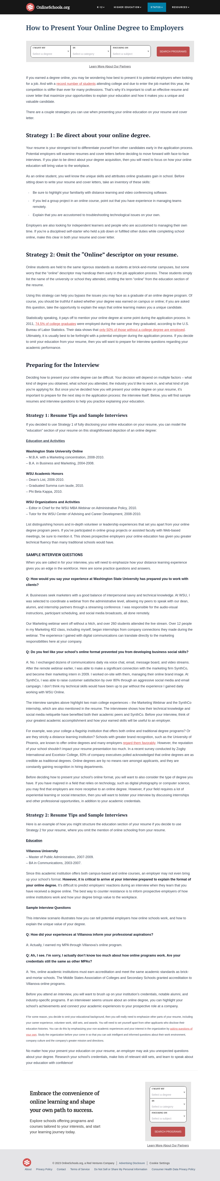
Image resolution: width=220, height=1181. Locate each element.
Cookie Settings (159, 1163)
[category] (91, 51)
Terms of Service (80, 1169)
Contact (61, 1169)
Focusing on (120, 47)
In (74, 47)
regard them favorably (139, 743)
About (28, 1169)
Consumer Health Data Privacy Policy (173, 1169)
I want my (39, 47)
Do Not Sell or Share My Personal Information (120, 1169)
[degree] (51, 51)
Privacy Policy (44, 1169)
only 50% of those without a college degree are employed (142, 330)
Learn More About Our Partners (110, 66)
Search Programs (173, 51)
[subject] (131, 51)
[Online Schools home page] (31, 7)
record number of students (76, 84)
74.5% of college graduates (55, 324)
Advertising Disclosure (132, 1163)
